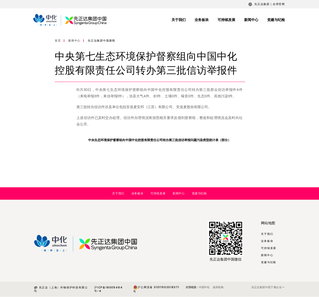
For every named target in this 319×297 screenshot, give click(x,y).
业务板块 (137, 193)
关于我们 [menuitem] (178, 19)
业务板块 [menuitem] (202, 19)
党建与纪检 (199, 193)
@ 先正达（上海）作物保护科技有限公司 (61, 289)
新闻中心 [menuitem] (251, 19)
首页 (58, 40)
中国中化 (204, 287)
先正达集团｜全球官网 (269, 4)
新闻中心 (74, 40)
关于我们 (118, 193)
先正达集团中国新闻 (101, 40)
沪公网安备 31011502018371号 (156, 289)
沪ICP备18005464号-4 (108, 289)
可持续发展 (157, 193)
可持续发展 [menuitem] (226, 19)
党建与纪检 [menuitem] (276, 19)
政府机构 (218, 287)
